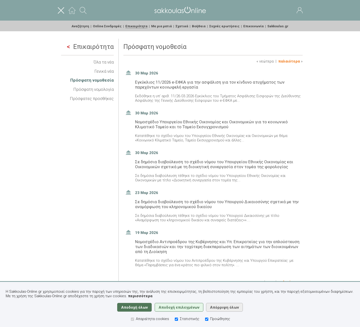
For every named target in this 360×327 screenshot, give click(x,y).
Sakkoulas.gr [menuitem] (277, 26)
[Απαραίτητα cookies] (132, 319)
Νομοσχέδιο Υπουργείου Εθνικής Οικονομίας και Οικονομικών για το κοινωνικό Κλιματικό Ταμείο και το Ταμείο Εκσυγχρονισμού (211, 124)
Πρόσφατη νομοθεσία (92, 80)
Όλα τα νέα (104, 62)
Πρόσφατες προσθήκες (92, 98)
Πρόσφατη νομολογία (93, 89)
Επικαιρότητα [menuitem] (136, 26)
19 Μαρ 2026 (146, 232)
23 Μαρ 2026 (146, 193)
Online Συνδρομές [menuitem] (107, 26)
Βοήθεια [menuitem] (199, 26)
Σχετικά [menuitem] (182, 26)
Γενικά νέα (104, 71)
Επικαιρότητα (90, 46)
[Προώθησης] (206, 319)
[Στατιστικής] (176, 319)
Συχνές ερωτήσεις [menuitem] (224, 26)
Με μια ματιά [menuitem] (161, 26)
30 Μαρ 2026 (146, 73)
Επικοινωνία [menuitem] (253, 26)
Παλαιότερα (289, 61)
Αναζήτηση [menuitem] (80, 26)
